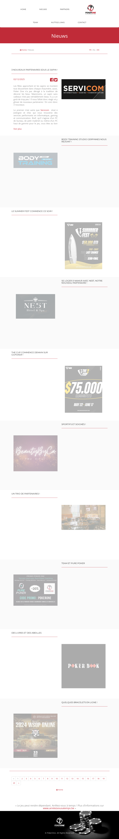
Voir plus (17, 128)
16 (88, 778)
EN (98, 50)
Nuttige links (58, 22)
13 (72, 778)
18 (98, 778)
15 (83, 778)
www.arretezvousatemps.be (58, 808)
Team (35, 22)
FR (90, 50)
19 (103, 778)
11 (62, 778)
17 (93, 778)
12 (67, 778)
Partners (64, 9)
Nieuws (43, 9)
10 (57, 778)
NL (94, 50)
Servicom (45, 110)
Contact (82, 22)
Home (23, 9)
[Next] (19, 783)
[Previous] (13, 778)
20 (14, 783)
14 (77, 778)
